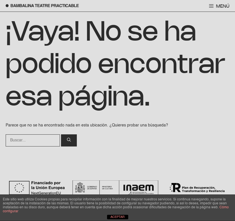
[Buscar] (69, 140)
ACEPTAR (117, 217)
